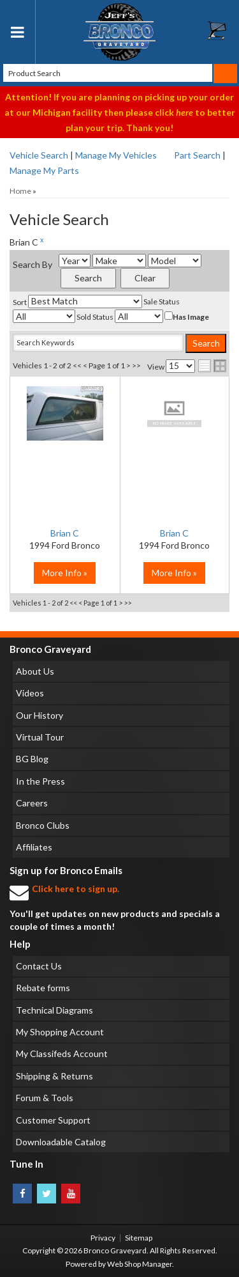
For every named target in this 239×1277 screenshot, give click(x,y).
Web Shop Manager (139, 1264)
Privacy (103, 1237)
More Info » (64, 572)
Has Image (186, 316)
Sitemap (138, 1237)
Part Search (197, 155)
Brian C (64, 533)
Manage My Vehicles (116, 155)
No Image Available (175, 413)
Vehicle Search (39, 155)
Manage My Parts (44, 170)
